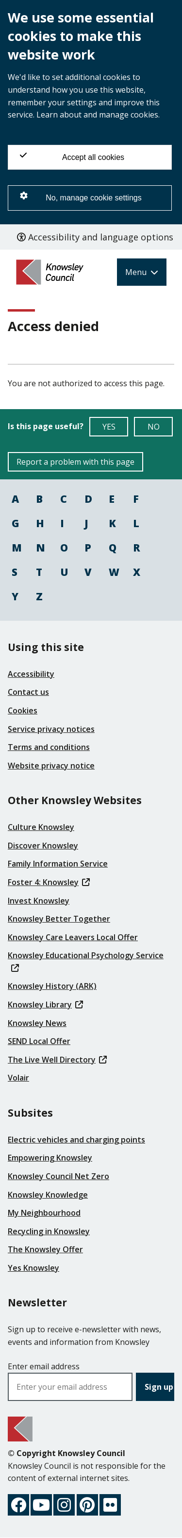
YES (115, 428)
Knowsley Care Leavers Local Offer (73, 937)
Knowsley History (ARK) (52, 986)
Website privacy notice (51, 765)
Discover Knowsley (43, 845)
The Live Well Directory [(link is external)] (57, 1059)
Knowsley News (37, 1023)
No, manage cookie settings (81, 197)
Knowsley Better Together (59, 918)
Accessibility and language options (95, 237)
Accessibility (31, 674)
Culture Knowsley (41, 827)
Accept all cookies (72, 156)
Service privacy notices (51, 729)
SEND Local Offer (39, 1041)
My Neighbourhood (44, 1212)
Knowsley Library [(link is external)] (45, 1004)
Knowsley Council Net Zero (58, 1176)
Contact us (28, 692)
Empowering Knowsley (50, 1157)
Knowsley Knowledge (48, 1194)
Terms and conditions (49, 747)
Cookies (22, 710)
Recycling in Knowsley (49, 1231)
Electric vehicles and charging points (76, 1139)
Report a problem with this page (75, 461)
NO (160, 428)
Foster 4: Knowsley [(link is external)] (49, 882)
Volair (18, 1077)
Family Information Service (58, 863)
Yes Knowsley (33, 1267)
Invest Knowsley (38, 900)
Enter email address (44, 1366)
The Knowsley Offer (45, 1249)
